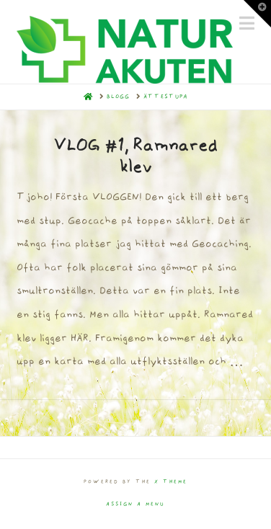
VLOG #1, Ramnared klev (135, 156)
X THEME (170, 482)
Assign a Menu (135, 504)
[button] (257, 13)
